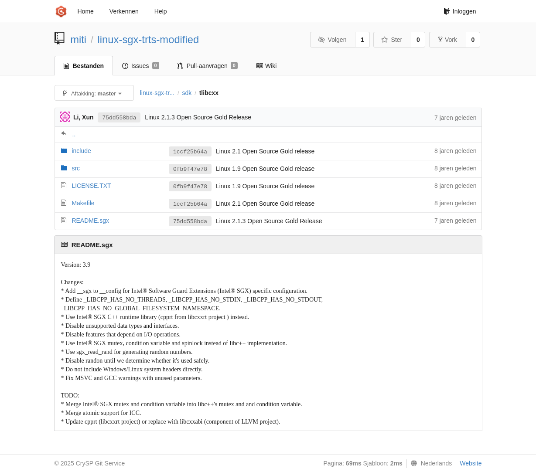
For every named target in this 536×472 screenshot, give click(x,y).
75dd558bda (119, 118)
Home (86, 11)
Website (470, 463)
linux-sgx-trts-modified (148, 39)
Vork (447, 39)
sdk (186, 92)
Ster (391, 39)
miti (78, 39)
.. (74, 134)
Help (160, 11)
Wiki (266, 65)
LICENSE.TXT (91, 185)
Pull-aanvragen (208, 66)
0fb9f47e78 (190, 169)
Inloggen (460, 11)
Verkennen (124, 11)
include (81, 150)
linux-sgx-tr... (157, 93)
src (76, 168)
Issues (140, 66)
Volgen (332, 39)
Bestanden (84, 65)
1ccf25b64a (190, 152)
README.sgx (90, 220)
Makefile (83, 203)
